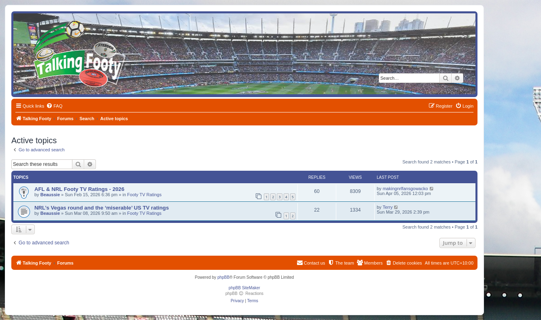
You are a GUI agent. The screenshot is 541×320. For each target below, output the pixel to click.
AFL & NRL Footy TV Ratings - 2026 (79, 189)
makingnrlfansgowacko (405, 188)
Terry (387, 207)
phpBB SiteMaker (244, 288)
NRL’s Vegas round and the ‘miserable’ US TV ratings (101, 208)
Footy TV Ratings (144, 194)
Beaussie (50, 194)
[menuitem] (54, 106)
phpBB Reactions (244, 293)
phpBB (223, 277)
